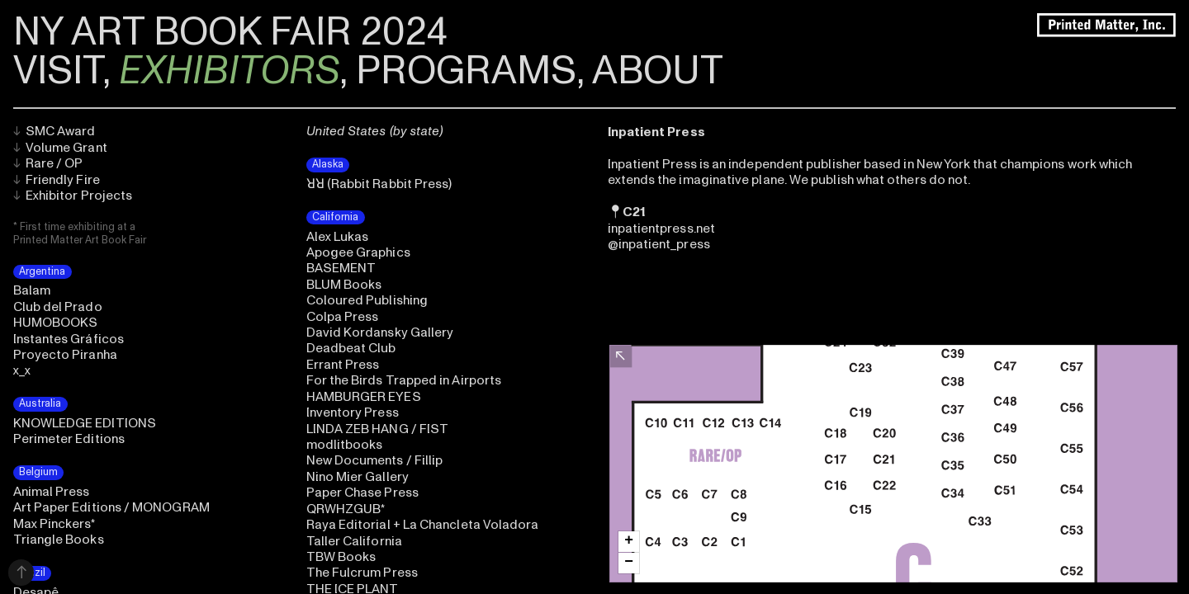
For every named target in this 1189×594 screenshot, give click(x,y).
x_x (22, 370)
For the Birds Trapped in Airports (404, 380)
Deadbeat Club (351, 348)
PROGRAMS (466, 71)
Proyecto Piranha (65, 355)
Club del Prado (57, 307)
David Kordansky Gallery (380, 332)
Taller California (354, 541)
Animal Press (51, 492)
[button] (628, 541)
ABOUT (657, 71)
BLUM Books (344, 285)
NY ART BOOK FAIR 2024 (230, 32)
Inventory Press (352, 412)
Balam (31, 290)
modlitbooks (344, 445)
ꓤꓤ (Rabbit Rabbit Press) (379, 184)
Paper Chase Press (362, 492)
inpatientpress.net (661, 228)
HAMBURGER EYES (363, 397)
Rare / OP (48, 163)
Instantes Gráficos (68, 339)
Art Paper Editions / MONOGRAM (111, 507)
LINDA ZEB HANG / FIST (377, 429)
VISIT (57, 71)
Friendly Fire (56, 180)
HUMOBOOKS (55, 323)
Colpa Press (342, 317)
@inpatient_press (659, 244)
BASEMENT (341, 268)
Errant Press (343, 365)
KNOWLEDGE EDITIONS (84, 423)
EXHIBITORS (229, 71)
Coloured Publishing (367, 300)
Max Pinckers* (54, 524)
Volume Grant (60, 148)
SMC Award (54, 131)
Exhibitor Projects (73, 195)
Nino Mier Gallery (357, 477)
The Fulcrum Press (362, 572)
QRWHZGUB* (346, 509)
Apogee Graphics (358, 252)
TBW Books (341, 557)
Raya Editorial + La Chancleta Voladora (422, 525)
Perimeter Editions (69, 439)
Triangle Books (58, 539)
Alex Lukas (337, 237)
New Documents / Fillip (374, 460)
